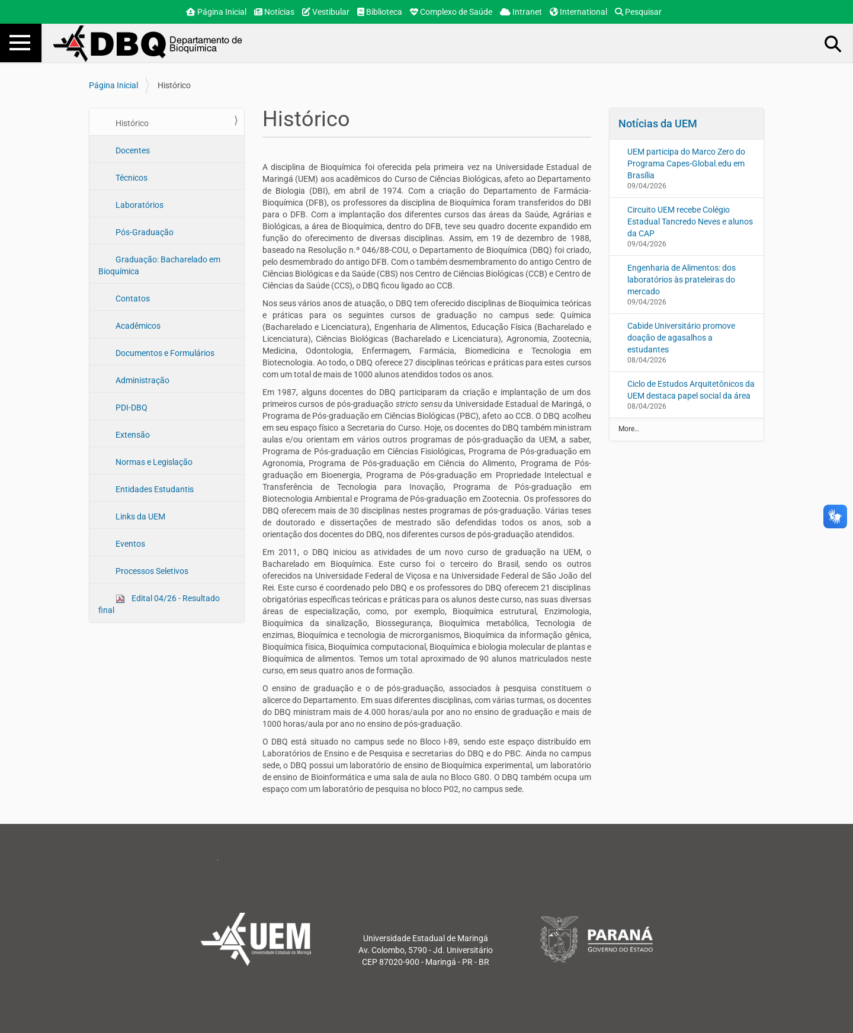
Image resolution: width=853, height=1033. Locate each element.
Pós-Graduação (144, 232)
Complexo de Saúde (451, 12)
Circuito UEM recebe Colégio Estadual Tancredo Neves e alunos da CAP (690, 221)
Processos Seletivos (151, 571)
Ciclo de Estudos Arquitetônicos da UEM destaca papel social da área (691, 389)
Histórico (131, 123)
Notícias (274, 12)
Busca (833, 43)
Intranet (521, 12)
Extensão (132, 434)
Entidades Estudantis (154, 489)
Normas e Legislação (153, 462)
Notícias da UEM (657, 123)
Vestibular (325, 12)
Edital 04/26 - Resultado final (159, 604)
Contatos (132, 298)
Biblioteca (379, 12)
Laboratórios (138, 205)
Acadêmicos (137, 326)
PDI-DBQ (130, 407)
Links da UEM (139, 516)
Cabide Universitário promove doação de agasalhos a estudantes (681, 337)
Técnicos (130, 177)
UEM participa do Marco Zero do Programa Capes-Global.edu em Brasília (686, 163)
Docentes (132, 150)
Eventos (129, 543)
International (578, 12)
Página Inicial (216, 12)
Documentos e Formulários (164, 353)
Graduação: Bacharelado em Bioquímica (159, 265)
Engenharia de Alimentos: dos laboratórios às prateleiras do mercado (681, 279)
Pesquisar (638, 12)
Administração (141, 380)
